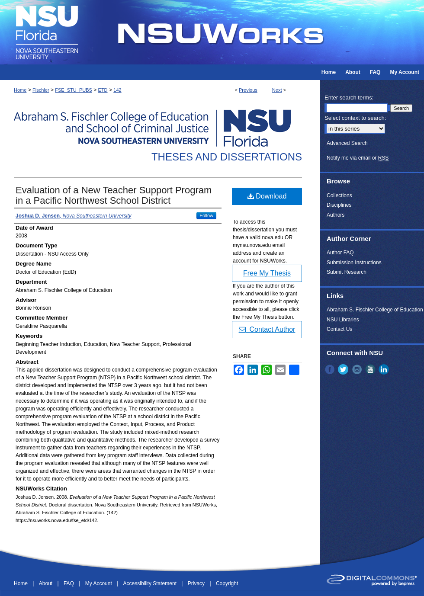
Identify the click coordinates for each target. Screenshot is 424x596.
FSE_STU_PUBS (73, 90)
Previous (248, 90)
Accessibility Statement (150, 583)
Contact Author (267, 329)
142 (117, 90)
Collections (339, 195)
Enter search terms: (348, 97)
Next (277, 90)
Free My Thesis (267, 273)
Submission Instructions (354, 263)
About (46, 583)
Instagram (358, 369)
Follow (206, 215)
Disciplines (339, 205)
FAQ (69, 583)
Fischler (40, 90)
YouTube (371, 369)
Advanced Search (347, 143)
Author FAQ (340, 253)
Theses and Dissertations (226, 157)
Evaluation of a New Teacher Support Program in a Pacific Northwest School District (114, 195)
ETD (103, 90)
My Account (99, 583)
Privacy (197, 583)
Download (267, 196)
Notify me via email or (358, 158)
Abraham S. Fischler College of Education (375, 310)
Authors (335, 215)
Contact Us (339, 329)
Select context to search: (355, 118)
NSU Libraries (343, 320)
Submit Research (346, 272)
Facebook (330, 369)
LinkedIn (385, 369)
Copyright (227, 583)
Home (20, 90)
